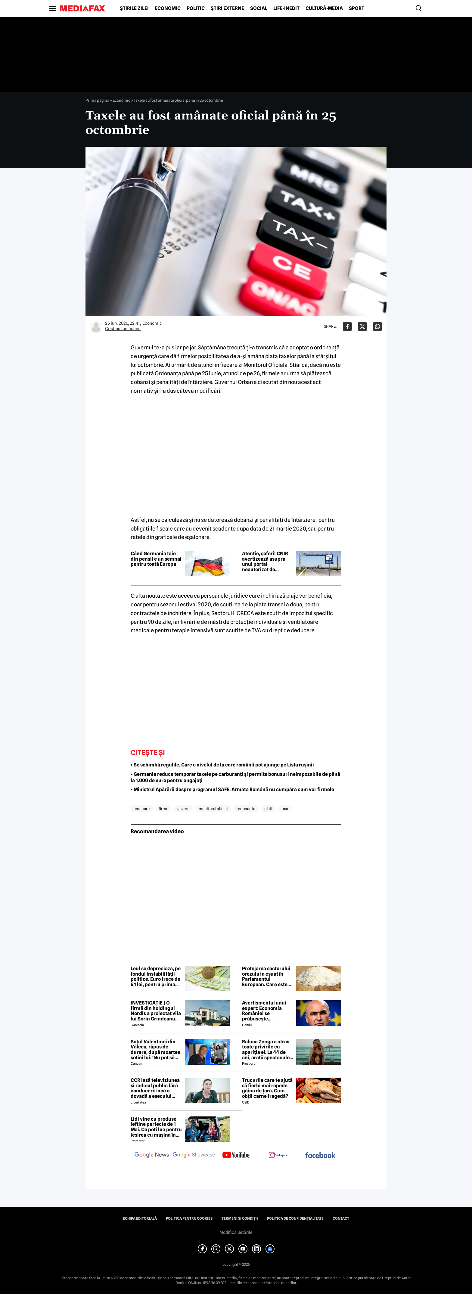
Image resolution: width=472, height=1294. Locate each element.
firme (163, 808)
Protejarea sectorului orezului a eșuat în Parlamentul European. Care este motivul (266, 976)
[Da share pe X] (362, 326)
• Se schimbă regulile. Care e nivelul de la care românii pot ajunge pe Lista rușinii (222, 765)
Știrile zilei (134, 8)
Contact (341, 1218)
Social (258, 8)
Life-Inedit (286, 8)
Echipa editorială (140, 1218)
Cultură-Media (324, 8)
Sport (356, 8)
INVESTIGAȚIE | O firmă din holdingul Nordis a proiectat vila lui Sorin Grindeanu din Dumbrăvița (156, 1010)
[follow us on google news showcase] (194, 1155)
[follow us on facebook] (320, 1155)
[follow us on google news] (152, 1155)
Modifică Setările (236, 1232)
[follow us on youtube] (236, 1155)
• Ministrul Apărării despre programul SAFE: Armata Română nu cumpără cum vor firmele (232, 789)
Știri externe (227, 8)
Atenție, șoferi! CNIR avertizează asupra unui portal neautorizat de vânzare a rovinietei (265, 561)
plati (268, 808)
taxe (285, 808)
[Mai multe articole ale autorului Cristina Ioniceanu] (96, 326)
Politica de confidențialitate (295, 1218)
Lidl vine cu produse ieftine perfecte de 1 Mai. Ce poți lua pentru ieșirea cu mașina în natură (156, 1127)
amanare (142, 808)
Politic (196, 8)
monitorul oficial (213, 808)
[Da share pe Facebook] (347, 326)
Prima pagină (97, 100)
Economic (168, 8)
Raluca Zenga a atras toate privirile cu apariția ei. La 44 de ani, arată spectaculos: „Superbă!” (267, 1049)
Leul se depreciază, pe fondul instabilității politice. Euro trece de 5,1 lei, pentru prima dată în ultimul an (156, 976)
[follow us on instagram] (278, 1155)
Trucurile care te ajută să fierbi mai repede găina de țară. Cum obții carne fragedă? (267, 1088)
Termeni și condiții (240, 1218)
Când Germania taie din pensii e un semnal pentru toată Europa (156, 559)
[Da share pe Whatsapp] (377, 326)
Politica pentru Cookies (189, 1218)
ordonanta (246, 808)
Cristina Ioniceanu (123, 328)
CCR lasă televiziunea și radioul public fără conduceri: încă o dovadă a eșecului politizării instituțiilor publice (155, 1088)
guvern (183, 808)
